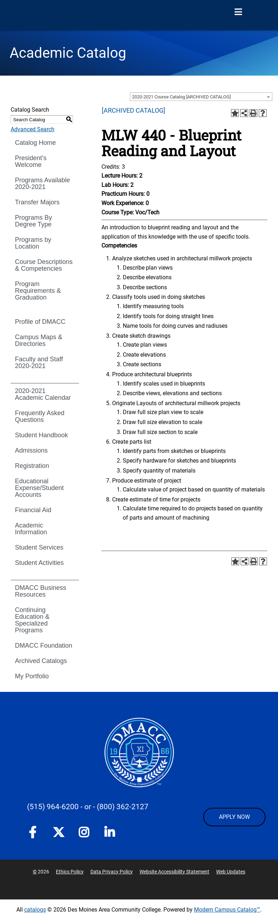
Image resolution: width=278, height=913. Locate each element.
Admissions (31, 450)
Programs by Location (33, 243)
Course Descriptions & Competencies (44, 265)
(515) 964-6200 (53, 806)
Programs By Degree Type (33, 221)
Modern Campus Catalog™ (227, 909)
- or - (87, 806)
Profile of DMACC (40, 321)
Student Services (39, 547)
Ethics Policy (70, 871)
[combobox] (201, 96)
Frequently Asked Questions (39, 416)
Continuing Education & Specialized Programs (32, 620)
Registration (32, 465)
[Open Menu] (238, 12)
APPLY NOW (234, 816)
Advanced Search (32, 129)
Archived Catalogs (41, 660)
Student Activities (39, 562)
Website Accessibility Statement (174, 871)
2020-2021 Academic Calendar (43, 394)
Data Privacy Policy (111, 871)
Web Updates (230, 871)
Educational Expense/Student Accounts (39, 488)
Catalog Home (35, 142)
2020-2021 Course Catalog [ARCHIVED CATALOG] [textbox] (181, 97)
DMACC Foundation (43, 645)
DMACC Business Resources (40, 591)
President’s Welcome (31, 161)
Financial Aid (33, 510)
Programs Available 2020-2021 (42, 183)
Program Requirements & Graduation (38, 290)
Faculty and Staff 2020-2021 (39, 362)
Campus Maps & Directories (38, 340)
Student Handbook (41, 435)
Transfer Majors (37, 202)
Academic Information (31, 529)
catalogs (35, 909)
